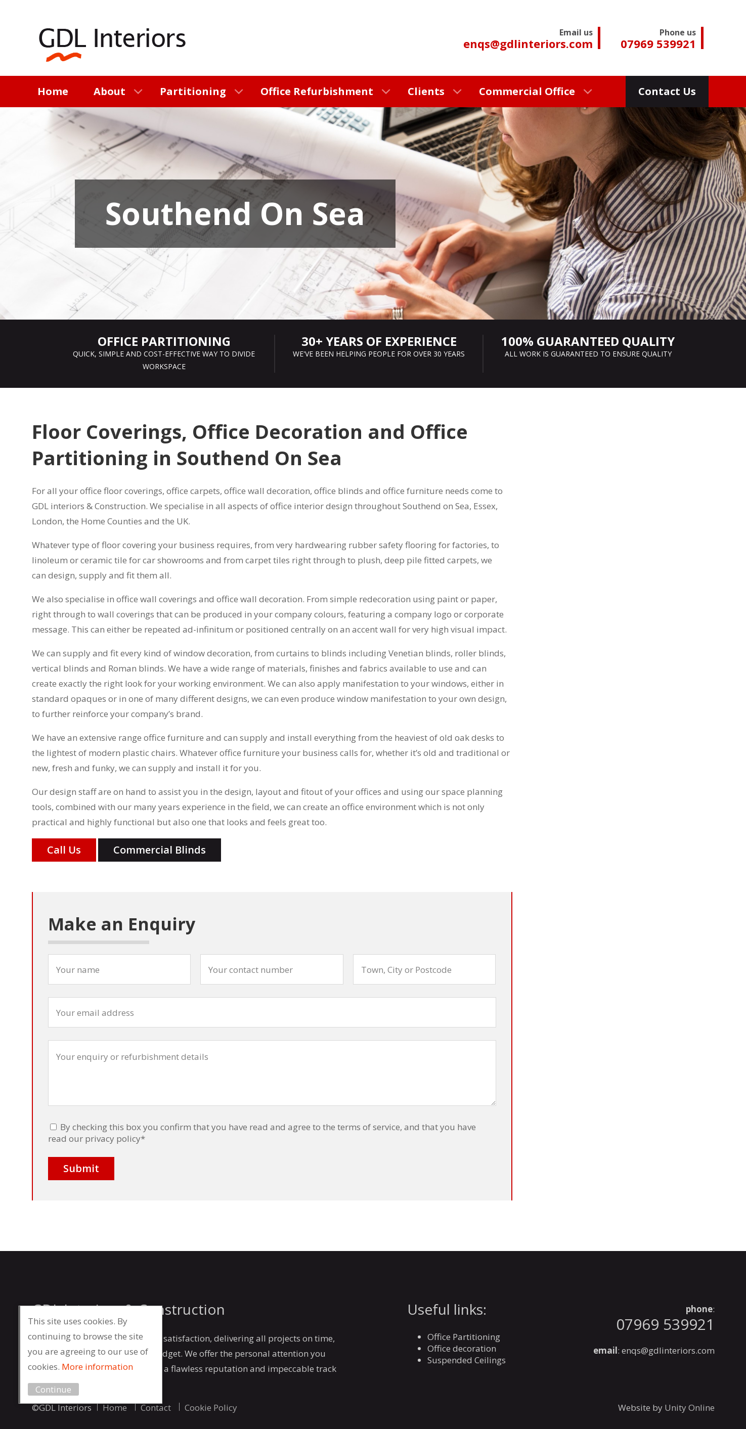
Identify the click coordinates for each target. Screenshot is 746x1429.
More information (104, 1366)
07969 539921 (665, 1324)
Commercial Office (527, 91)
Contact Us (667, 91)
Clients (426, 91)
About (109, 91)
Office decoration (461, 1348)
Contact (156, 1407)
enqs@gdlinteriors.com (668, 1350)
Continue (60, 1389)
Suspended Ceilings (466, 1360)
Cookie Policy (211, 1407)
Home (52, 91)
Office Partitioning (463, 1337)
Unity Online (690, 1407)
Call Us (64, 850)
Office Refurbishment (316, 91)
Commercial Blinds (159, 850)
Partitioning (193, 91)
